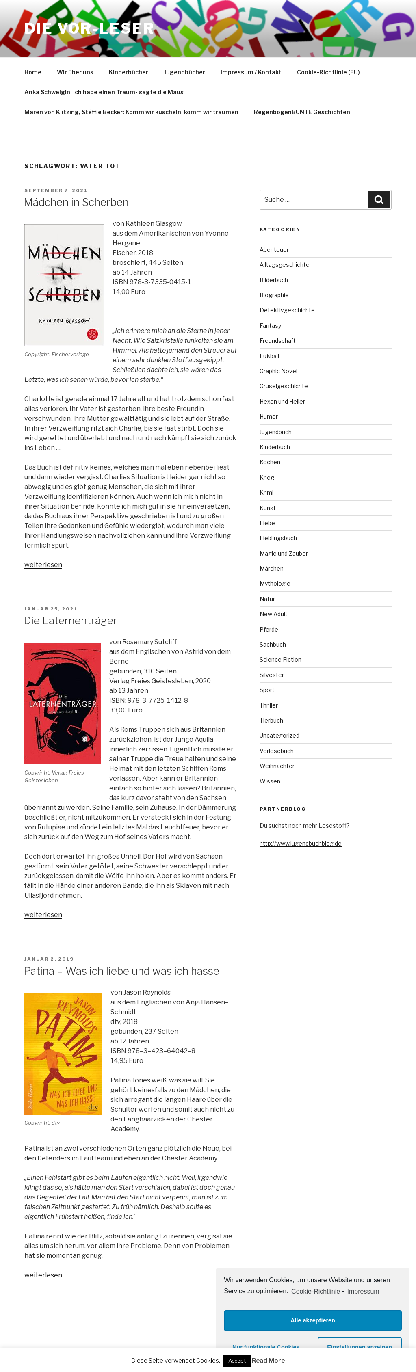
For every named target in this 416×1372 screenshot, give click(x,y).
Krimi (266, 492)
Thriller (269, 705)
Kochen (270, 462)
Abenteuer (274, 249)
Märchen (272, 568)
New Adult (274, 613)
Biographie (274, 295)
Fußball (269, 356)
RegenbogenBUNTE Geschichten (302, 111)
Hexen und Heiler (282, 401)
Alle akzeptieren (312, 1320)
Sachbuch (273, 644)
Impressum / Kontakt (251, 72)
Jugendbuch (276, 431)
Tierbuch (271, 720)
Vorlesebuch (277, 750)
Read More (268, 1360)
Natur (267, 598)
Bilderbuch (274, 280)
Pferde (269, 629)
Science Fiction (280, 659)
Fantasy (270, 325)
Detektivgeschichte (287, 310)
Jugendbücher (184, 72)
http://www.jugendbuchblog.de (301, 843)
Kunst (268, 507)
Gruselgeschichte (284, 386)
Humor (269, 416)
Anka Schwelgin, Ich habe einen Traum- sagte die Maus (104, 92)
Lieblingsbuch (278, 538)
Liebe (267, 522)
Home (32, 72)
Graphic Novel (278, 371)
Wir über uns (75, 72)
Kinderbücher (128, 72)
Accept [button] (237, 1360)
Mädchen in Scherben (76, 202)
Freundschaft (278, 340)
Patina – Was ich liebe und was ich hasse (121, 971)
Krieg (267, 477)
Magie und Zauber (284, 553)
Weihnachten (278, 765)
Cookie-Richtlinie (315, 1291)
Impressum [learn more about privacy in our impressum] (363, 1291)
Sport (267, 689)
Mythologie (275, 583)
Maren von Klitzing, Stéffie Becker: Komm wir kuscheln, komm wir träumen (131, 111)
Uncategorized (279, 735)
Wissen (270, 781)
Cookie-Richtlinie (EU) (328, 72)
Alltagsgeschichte (285, 264)
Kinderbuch (275, 447)
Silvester (272, 674)
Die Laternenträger (70, 620)
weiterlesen (43, 565)
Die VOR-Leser (89, 28)
